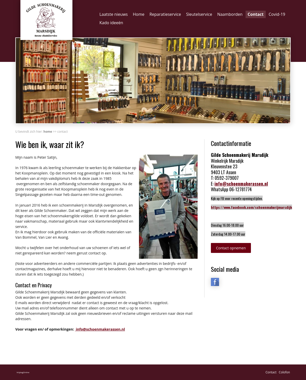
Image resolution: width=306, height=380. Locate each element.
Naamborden (230, 14)
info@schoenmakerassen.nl (100, 329)
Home (138, 14)
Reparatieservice (165, 14)
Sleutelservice (199, 14)
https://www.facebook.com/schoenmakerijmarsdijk (251, 207)
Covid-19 (277, 14)
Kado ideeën (111, 22)
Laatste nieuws (113, 14)
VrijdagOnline (23, 372)
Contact (255, 14)
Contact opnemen (231, 248)
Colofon (284, 372)
